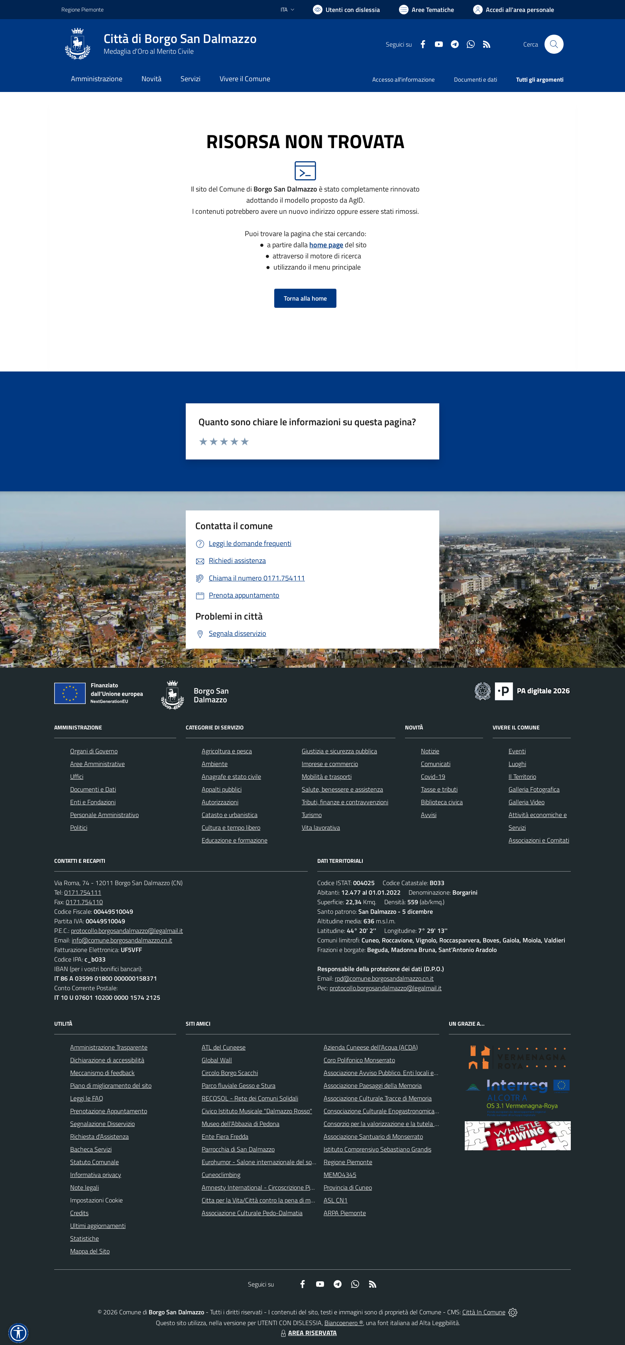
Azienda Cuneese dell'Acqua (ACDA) (371, 1047)
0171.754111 (82, 892)
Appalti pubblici (222, 789)
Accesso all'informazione (403, 79)
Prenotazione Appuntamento (108, 1111)
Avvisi (428, 814)
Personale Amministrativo (104, 814)
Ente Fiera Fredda (225, 1136)
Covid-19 (433, 776)
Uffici (76, 776)
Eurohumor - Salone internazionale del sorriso (262, 1162)
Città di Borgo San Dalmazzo (180, 38)
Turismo (312, 814)
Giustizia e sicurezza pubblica (339, 751)
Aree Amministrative (97, 763)
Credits (79, 1213)
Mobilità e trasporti (327, 776)
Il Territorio (522, 776)
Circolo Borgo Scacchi (230, 1072)
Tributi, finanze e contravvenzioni (345, 802)
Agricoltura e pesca (227, 751)
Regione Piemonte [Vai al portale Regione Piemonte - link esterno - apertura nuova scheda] (82, 9)
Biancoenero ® (343, 1322)
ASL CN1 (336, 1200)
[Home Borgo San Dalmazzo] (159, 44)
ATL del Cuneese (224, 1047)
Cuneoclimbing (221, 1174)
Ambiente (215, 763)
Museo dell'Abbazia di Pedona (240, 1123)
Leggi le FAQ (86, 1098)
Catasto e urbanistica (229, 814)
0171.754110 (84, 902)
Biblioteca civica (442, 802)
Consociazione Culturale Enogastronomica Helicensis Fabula (403, 1111)
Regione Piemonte (348, 1162)
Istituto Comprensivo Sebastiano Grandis (377, 1149)
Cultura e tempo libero (231, 827)
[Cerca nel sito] (554, 44)
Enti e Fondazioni (93, 802)
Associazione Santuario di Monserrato (373, 1136)
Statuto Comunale (94, 1162)
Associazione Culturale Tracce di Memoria (378, 1098)
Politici (78, 827)
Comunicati (435, 763)
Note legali (84, 1187)
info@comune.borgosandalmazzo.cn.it (122, 940)
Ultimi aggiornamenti (98, 1225)
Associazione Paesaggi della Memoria (373, 1085)
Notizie (430, 751)
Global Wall (217, 1060)
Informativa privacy (95, 1174)
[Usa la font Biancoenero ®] (346, 9)
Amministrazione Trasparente (108, 1047)
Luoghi (517, 763)
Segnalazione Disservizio (102, 1123)
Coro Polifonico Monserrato (359, 1060)
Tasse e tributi (439, 789)
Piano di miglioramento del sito (110, 1085)
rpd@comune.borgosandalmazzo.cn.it (384, 978)
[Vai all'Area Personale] (514, 9)
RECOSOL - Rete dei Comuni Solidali (250, 1098)
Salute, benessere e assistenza (342, 789)
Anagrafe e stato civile (231, 776)
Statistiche (84, 1238)
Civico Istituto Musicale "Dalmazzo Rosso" (257, 1111)
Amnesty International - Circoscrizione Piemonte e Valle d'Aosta (286, 1187)
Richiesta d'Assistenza (99, 1136)
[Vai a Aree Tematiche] (426, 9)
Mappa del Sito (90, 1251)
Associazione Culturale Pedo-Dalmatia (252, 1213)
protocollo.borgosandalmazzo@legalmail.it (127, 930)
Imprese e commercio (330, 763)
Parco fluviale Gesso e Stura (238, 1085)
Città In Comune (483, 1312)
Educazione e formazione (234, 840)
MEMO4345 (340, 1174)
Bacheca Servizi (91, 1149)
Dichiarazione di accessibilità (107, 1060)
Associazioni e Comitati (539, 840)
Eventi (517, 751)
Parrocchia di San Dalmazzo (238, 1149)
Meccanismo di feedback (102, 1072)
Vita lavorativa (321, 827)
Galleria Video (526, 802)
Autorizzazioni (220, 802)
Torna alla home (305, 298)
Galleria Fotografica (534, 789)
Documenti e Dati (93, 789)
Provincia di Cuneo (348, 1187)
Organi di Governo (94, 751)
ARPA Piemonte (345, 1213)
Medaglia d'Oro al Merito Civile (149, 51)
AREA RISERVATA (308, 1332)
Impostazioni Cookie (96, 1200)
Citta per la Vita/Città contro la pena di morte (261, 1200)
